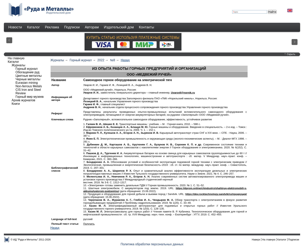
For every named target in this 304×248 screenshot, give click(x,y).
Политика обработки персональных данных (152, 244)
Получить (89, 223)
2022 (100, 60)
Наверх (256, 239)
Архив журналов (23, 100)
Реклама (52, 27)
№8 (112, 60)
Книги (16, 103)
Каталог (33, 27)
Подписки (72, 27)
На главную (16, 58)
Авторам (92, 27)
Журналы (57, 60)
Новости (15, 27)
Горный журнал (81, 60)
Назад (125, 60)
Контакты (146, 27)
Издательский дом (119, 27)
